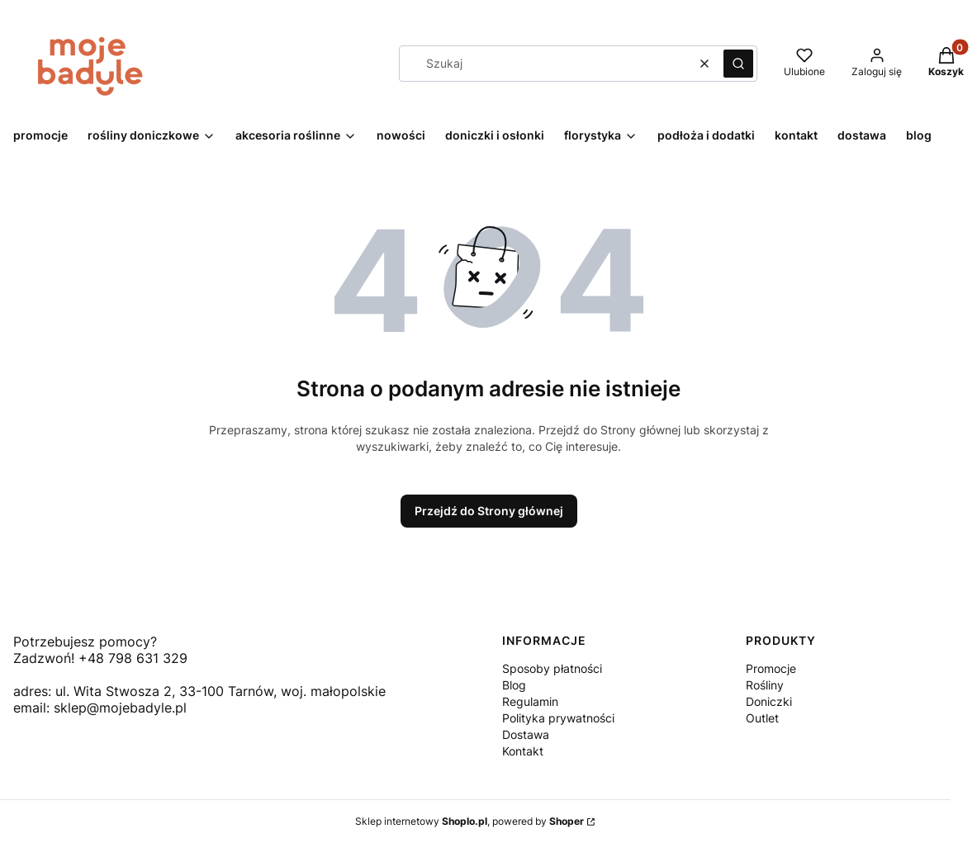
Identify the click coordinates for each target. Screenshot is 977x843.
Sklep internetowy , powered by (469, 821)
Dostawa (525, 734)
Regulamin (530, 701)
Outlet (762, 718)
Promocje (771, 668)
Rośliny (765, 685)
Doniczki (769, 701)
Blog (514, 685)
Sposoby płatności (552, 668)
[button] (738, 64)
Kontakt (522, 751)
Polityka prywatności (558, 718)
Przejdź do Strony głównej (489, 511)
